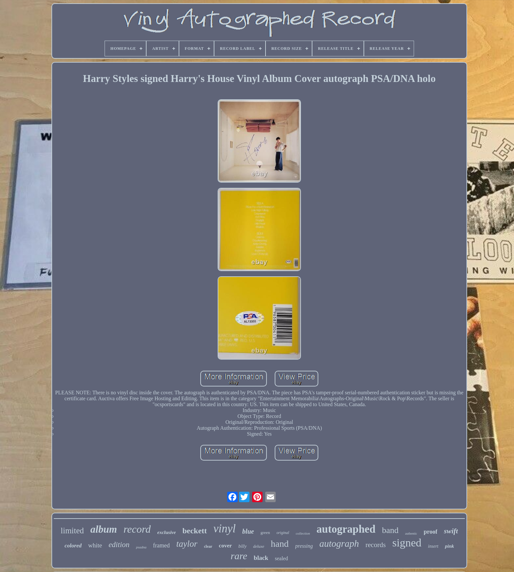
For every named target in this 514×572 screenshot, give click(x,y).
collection (303, 533)
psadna (141, 547)
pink (449, 546)
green (265, 532)
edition (119, 545)
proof (430, 531)
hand (279, 544)
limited (72, 530)
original (283, 532)
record (137, 529)
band (390, 530)
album (103, 529)
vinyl (224, 528)
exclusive (166, 532)
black (261, 557)
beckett (194, 530)
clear (208, 546)
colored (73, 545)
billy (242, 546)
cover (225, 545)
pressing (304, 546)
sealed (281, 558)
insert (433, 546)
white (95, 545)
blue (248, 531)
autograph (339, 543)
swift (451, 531)
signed (407, 543)
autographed (346, 529)
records (376, 545)
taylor (187, 544)
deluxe (258, 546)
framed (161, 545)
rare (239, 555)
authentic (411, 533)
